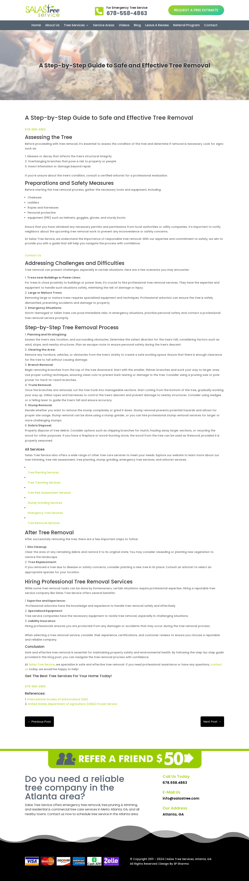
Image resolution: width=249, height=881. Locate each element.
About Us (52, 25)
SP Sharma (181, 864)
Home (36, 25)
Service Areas (103, 25)
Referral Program (186, 25)
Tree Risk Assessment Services (49, 493)
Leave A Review (157, 25)
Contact (210, 25)
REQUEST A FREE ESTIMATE (196, 10)
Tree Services (74, 25)
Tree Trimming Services (44, 483)
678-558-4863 (35, 129)
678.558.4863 (175, 782)
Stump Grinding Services (45, 503)
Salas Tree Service (42, 664)
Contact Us (33, 255)
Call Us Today (176, 776)
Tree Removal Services (44, 523)
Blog (137, 25)
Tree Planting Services (43, 472)
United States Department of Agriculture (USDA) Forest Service (72, 704)
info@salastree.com (181, 798)
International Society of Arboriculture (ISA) (57, 699)
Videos (124, 25)
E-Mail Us (171, 792)
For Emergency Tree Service (126, 8)
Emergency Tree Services (45, 513)
